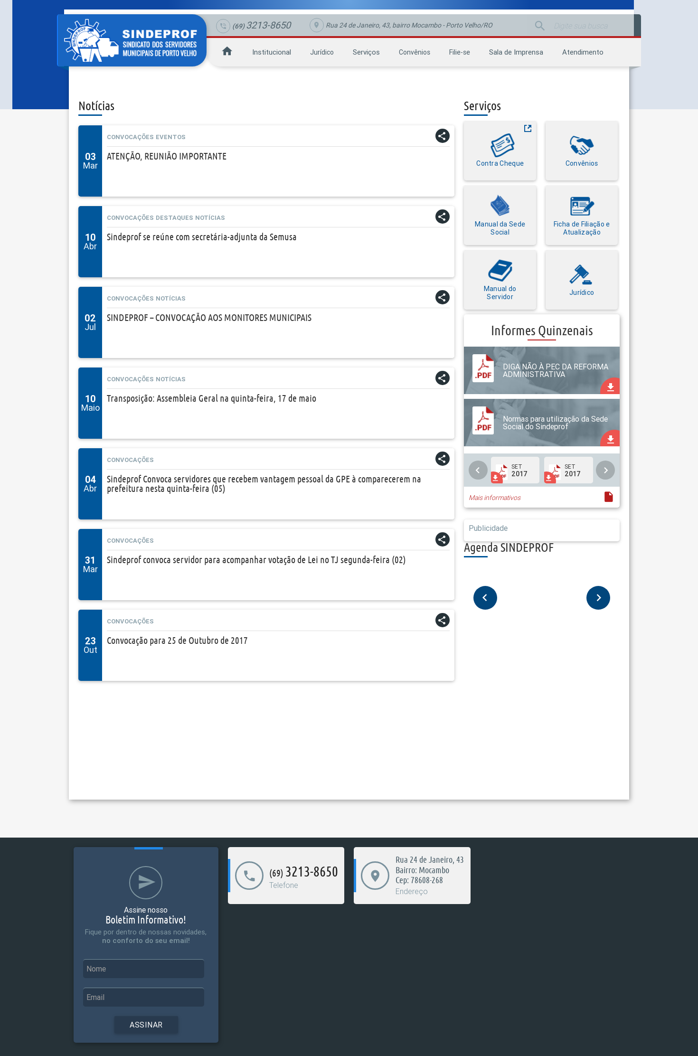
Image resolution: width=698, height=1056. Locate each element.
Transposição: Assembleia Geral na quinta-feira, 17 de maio (211, 398)
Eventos (171, 137)
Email (95, 997)
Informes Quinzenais (542, 330)
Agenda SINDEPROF (509, 547)
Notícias (210, 218)
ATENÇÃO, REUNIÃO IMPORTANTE (166, 156)
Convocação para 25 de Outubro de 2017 (177, 640)
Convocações (130, 137)
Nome (96, 968)
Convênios (414, 52)
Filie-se (459, 52)
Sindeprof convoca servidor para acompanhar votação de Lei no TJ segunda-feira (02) (256, 559)
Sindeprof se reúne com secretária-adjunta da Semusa (202, 236)
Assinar (146, 1024)
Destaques (174, 218)
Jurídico (322, 52)
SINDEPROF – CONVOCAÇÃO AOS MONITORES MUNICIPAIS (209, 317)
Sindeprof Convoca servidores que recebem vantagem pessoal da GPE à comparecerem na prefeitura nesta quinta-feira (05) (264, 483)
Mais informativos (494, 497)
